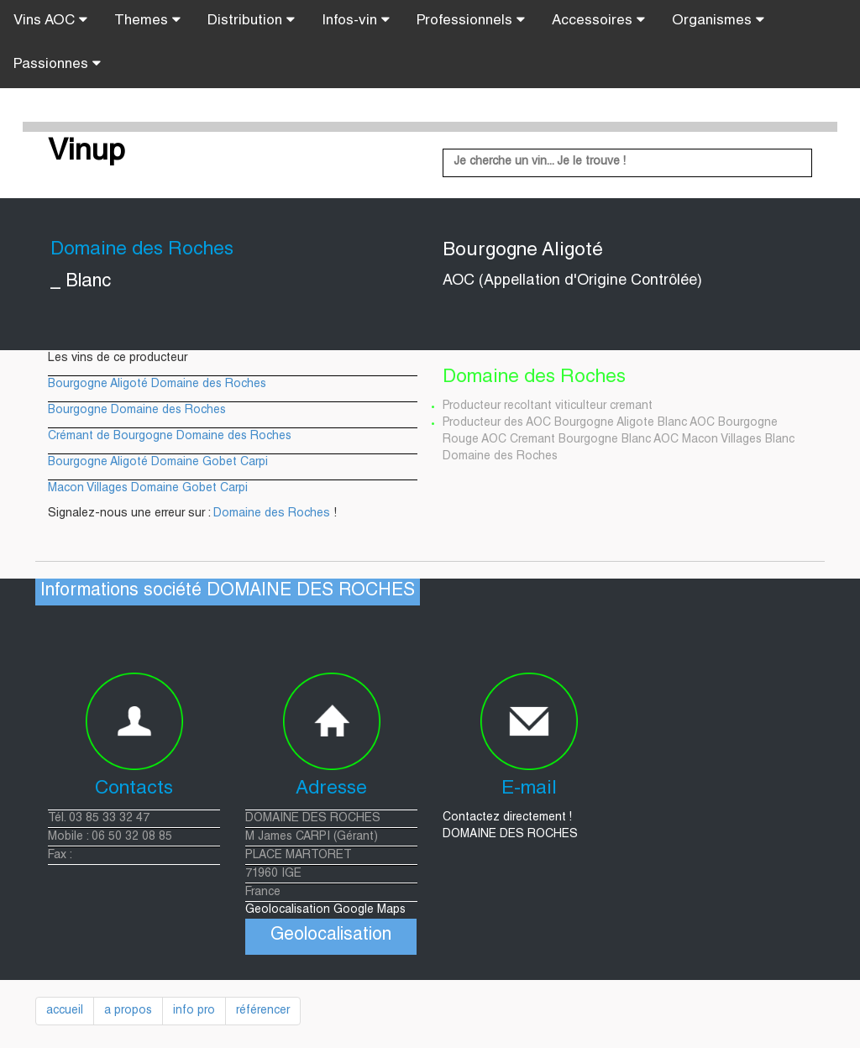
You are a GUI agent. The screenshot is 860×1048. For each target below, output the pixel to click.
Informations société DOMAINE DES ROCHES (227, 591)
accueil (64, 1011)
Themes (147, 20)
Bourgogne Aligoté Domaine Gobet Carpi (158, 463)
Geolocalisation (330, 936)
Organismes (718, 20)
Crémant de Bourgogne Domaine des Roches (169, 437)
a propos (128, 1011)
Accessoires (598, 20)
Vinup (86, 153)
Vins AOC (50, 20)
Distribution (251, 20)
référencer (263, 1011)
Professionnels (471, 20)
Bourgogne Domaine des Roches (137, 411)
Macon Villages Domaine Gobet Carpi (148, 489)
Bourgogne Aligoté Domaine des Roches (157, 384)
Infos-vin (356, 20)
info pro (194, 1011)
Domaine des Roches (271, 514)
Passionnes (57, 63)
